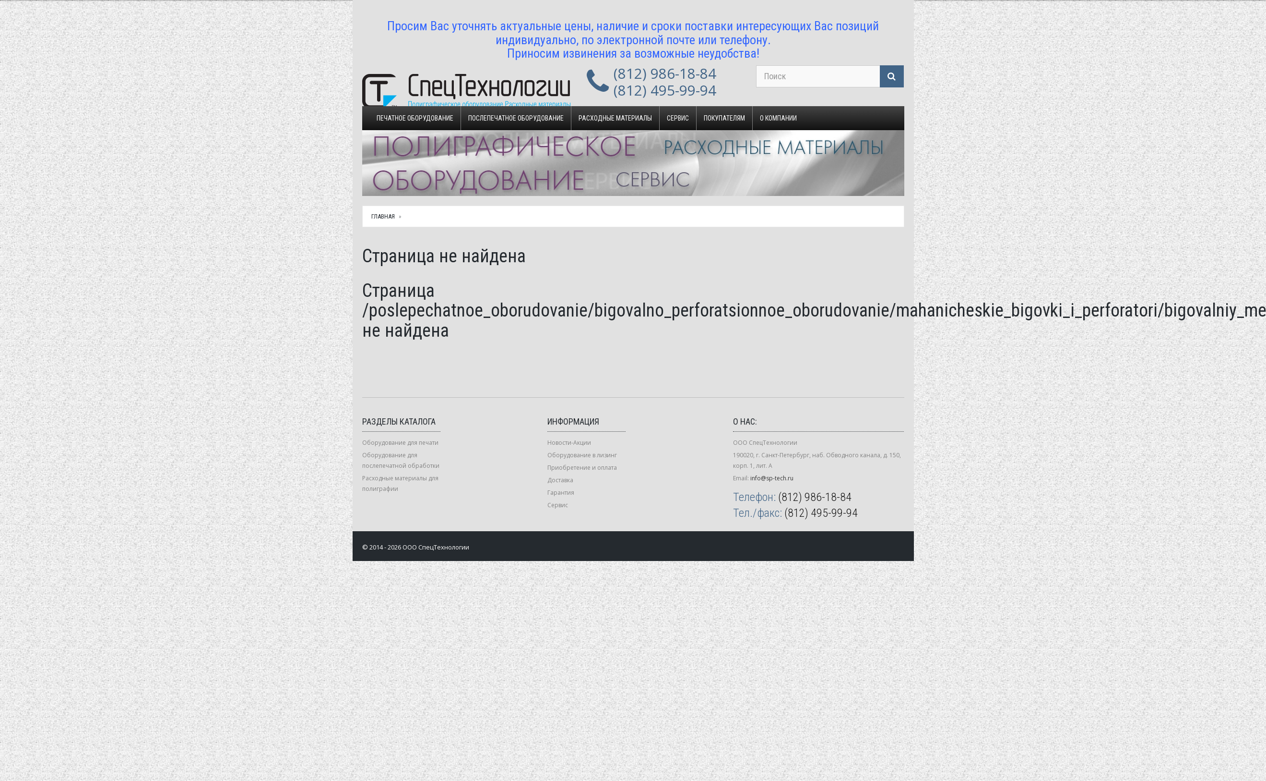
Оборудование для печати (400, 443)
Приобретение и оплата (582, 468)
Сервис (678, 118)
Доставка (560, 480)
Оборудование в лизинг (582, 455)
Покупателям (724, 118)
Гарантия (560, 492)
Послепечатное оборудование (516, 118)
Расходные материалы (615, 118)
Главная (383, 216)
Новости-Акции (569, 443)
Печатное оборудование (415, 118)
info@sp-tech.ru (771, 478)
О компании (778, 118)
